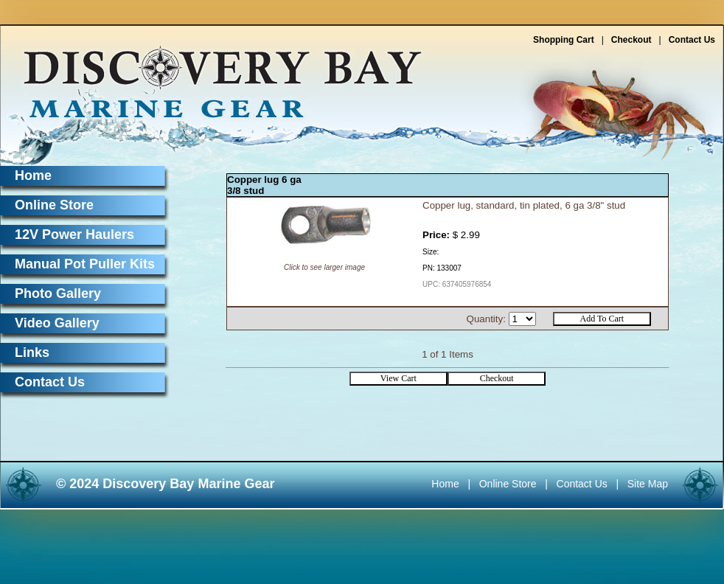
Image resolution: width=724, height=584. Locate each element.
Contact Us (692, 40)
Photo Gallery (58, 293)
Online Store (54, 205)
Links (32, 352)
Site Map (647, 484)
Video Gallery (57, 323)
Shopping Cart (563, 40)
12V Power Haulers (74, 234)
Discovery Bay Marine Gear (214, 75)
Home (33, 175)
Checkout (631, 40)
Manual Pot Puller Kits (85, 264)
